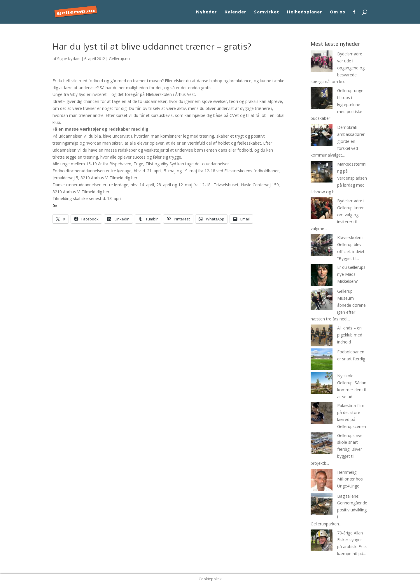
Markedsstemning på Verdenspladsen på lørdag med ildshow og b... (339, 177)
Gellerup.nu (119, 58)
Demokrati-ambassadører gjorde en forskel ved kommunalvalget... (338, 141)
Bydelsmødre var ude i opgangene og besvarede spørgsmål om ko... (338, 67)
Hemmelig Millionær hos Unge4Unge (350, 479)
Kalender (235, 12)
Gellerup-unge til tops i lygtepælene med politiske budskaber (337, 104)
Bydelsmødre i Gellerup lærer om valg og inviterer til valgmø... (337, 214)
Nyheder (206, 12)
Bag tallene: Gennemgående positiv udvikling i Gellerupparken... (339, 510)
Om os (337, 12)
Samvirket (266, 12)
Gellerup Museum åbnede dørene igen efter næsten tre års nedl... (338, 305)
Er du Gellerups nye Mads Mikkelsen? (351, 274)
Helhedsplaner (304, 12)
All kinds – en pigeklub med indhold (349, 335)
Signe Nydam (68, 58)
